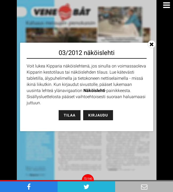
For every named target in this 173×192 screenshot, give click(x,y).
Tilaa (69, 115)
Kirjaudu (98, 115)
